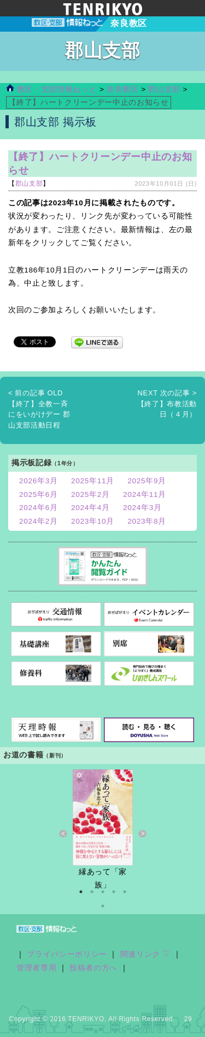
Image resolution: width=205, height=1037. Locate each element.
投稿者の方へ (93, 968)
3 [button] (102, 891)
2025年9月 (146, 481)
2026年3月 (38, 481)
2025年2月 (90, 494)
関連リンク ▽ (145, 954)
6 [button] (102, 905)
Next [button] (142, 833)
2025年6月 (38, 494)
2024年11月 (144, 494)
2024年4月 (90, 507)
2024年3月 (142, 507)
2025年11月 (92, 481)
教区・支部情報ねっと (51, 89)
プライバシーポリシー (67, 954)
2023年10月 (92, 521)
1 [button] (80, 891)
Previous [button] (63, 833)
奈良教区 (124, 89)
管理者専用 (36, 968)
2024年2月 (38, 521)
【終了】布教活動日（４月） (167, 403)
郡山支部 (164, 89)
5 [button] (124, 891)
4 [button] (113, 891)
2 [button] (91, 891)
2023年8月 (146, 521)
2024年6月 (38, 507)
